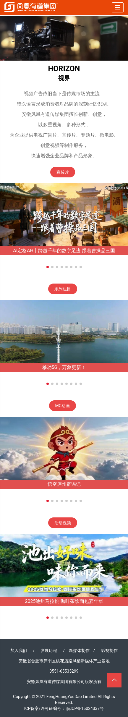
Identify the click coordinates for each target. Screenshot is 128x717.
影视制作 (109, 650)
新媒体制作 (79, 650)
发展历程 (48, 650)
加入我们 (18, 650)
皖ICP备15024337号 (85, 708)
